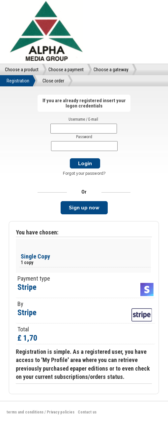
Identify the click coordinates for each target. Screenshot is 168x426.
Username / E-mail (83, 119)
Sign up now (84, 208)
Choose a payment (66, 69)
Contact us (87, 412)
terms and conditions (25, 412)
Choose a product (22, 69)
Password (84, 137)
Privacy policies (60, 412)
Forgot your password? (84, 173)
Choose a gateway (111, 69)
